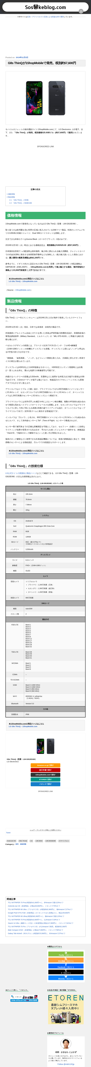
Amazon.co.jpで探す (45, 767)
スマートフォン (64, 843)
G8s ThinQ (23, 843)
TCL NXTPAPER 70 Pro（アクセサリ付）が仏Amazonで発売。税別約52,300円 (37, 928)
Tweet (8, 835)
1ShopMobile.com (22, 291)
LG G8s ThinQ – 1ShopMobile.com (24, 282)
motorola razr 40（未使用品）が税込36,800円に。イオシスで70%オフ (34, 908)
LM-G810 (39, 843)
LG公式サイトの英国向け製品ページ (20, 474)
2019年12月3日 (22, 57)
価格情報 (11, 195)
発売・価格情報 (22, 846)
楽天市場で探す (45, 771)
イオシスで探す (45, 786)
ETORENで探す (45, 781)
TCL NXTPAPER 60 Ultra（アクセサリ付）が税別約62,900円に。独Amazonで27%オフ (40, 911)
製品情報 (11, 198)
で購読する (66, 955)
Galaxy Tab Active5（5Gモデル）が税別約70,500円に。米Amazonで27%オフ (36, 935)
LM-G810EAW (51, 843)
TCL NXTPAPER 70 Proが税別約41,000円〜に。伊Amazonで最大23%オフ (35, 904)
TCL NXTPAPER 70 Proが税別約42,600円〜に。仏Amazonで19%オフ (34, 922)
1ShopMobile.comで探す (45, 776)
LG (31, 843)
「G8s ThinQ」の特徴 (19, 201)
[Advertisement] (45, 37)
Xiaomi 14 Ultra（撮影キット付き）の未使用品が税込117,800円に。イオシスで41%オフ (40, 925)
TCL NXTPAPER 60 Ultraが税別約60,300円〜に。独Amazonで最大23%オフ (36, 918)
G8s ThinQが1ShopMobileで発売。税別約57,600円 (42, 63)
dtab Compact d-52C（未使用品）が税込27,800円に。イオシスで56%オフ (35, 932)
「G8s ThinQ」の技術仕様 (21, 204)
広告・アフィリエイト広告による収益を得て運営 (45, 17)
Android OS (11, 843)
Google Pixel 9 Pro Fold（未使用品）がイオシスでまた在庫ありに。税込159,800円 (39, 915)
